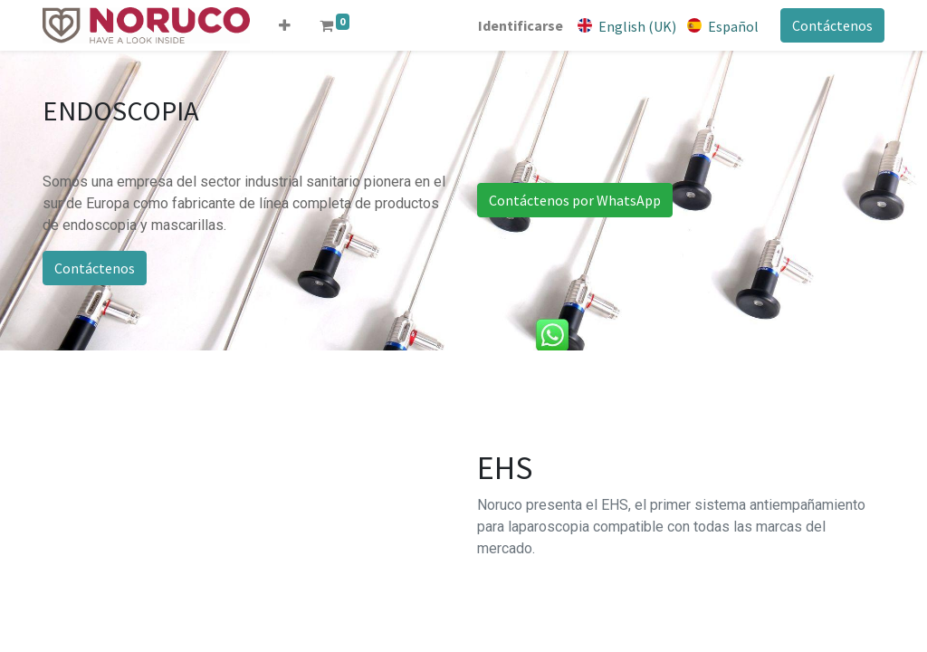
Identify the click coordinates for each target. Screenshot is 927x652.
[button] (285, 25)
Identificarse (520, 25)
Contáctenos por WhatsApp (575, 200)
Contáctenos (832, 25)
